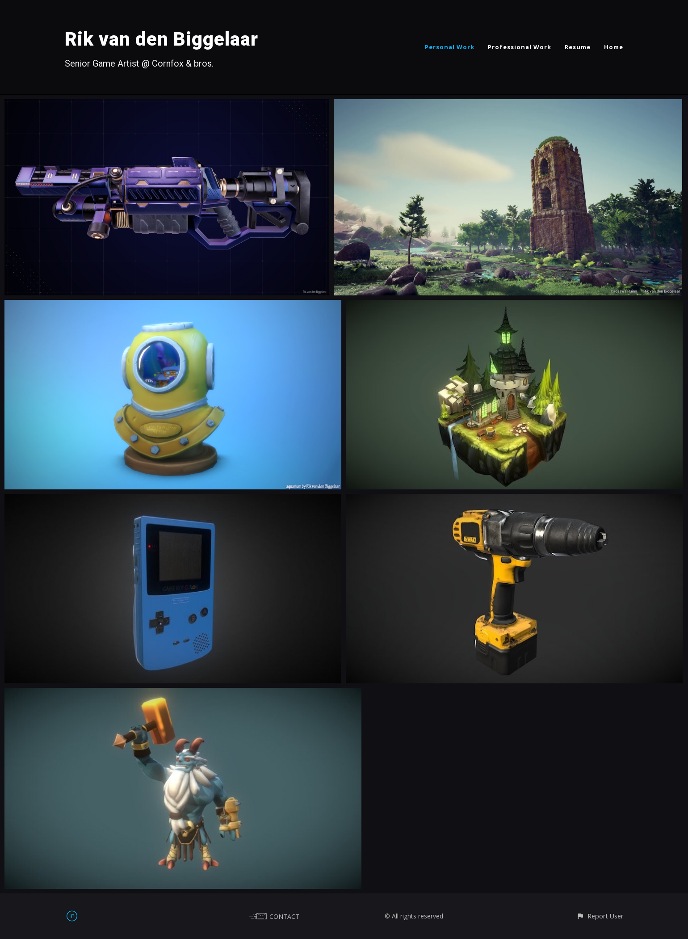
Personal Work (449, 47)
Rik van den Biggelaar (161, 39)
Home (613, 47)
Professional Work (519, 47)
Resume (578, 47)
